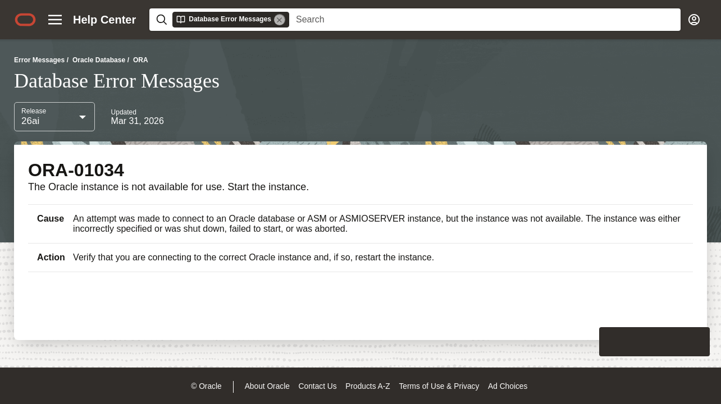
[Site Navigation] (55, 19)
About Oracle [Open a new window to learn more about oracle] (267, 386)
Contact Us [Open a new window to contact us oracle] (318, 386)
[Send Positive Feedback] (695, 341)
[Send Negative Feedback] (666, 341)
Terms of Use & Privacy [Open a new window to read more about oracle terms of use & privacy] (439, 386)
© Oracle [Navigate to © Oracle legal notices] (206, 386)
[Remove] (279, 19)
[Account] (694, 19)
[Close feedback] (538, 341)
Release (33, 111)
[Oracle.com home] (25, 19)
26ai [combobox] (30, 121)
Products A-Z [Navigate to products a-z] (367, 386)
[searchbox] (485, 19)
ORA (140, 60)
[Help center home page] (104, 19)
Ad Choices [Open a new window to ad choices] (507, 386)
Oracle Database (98, 60)
